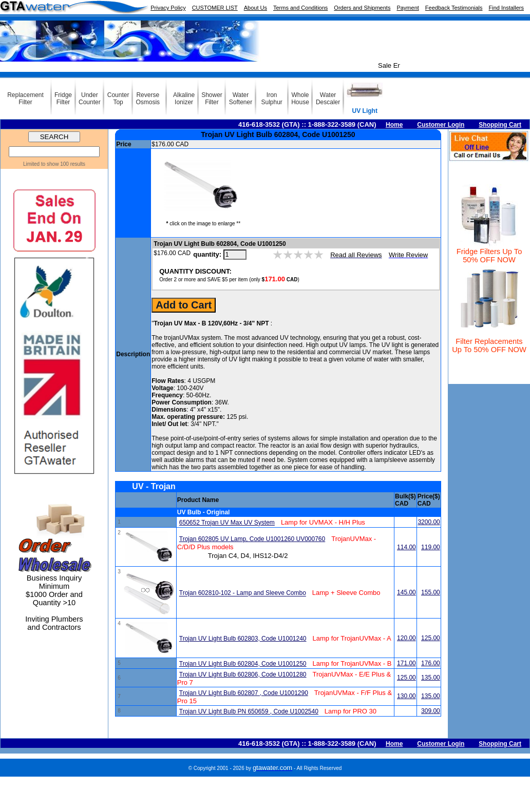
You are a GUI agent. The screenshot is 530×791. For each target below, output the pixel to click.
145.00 (406, 592)
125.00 (430, 638)
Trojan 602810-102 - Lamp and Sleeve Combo (242, 593)
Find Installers (506, 8)
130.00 (406, 696)
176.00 (430, 663)
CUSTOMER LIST (215, 8)
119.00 (430, 547)
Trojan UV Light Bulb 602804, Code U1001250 (243, 663)
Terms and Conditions (300, 8)
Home (394, 124)
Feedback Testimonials (454, 8)
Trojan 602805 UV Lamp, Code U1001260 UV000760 (252, 539)
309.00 (430, 711)
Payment (407, 8)
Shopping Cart (500, 124)
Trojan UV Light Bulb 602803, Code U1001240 (243, 638)
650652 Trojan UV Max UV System (227, 522)
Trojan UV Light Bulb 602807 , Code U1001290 (243, 693)
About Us (255, 8)
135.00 (430, 677)
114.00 (406, 547)
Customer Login (440, 124)
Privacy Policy (167, 8)
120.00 (406, 638)
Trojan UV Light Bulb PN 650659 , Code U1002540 (248, 711)
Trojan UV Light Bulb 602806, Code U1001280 (243, 674)
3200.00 (429, 522)
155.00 (430, 592)
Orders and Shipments (362, 8)
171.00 (406, 663)
